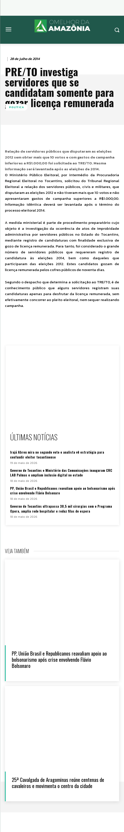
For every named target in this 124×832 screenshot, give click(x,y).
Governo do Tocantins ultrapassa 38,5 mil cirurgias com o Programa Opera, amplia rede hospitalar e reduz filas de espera (61, 508)
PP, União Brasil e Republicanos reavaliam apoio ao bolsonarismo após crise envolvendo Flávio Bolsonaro (62, 491)
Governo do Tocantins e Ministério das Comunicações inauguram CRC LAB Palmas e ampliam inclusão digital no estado (61, 473)
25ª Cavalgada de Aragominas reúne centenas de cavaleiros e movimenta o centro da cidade (58, 782)
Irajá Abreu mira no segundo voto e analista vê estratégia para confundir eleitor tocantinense (57, 454)
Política (17, 107)
